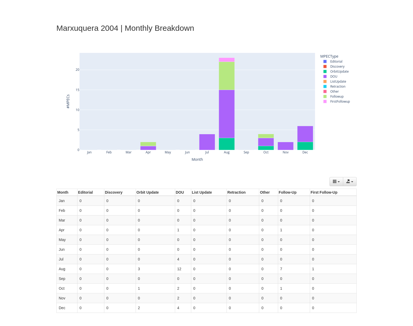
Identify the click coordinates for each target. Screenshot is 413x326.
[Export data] (350, 181)
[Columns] (336, 181)
